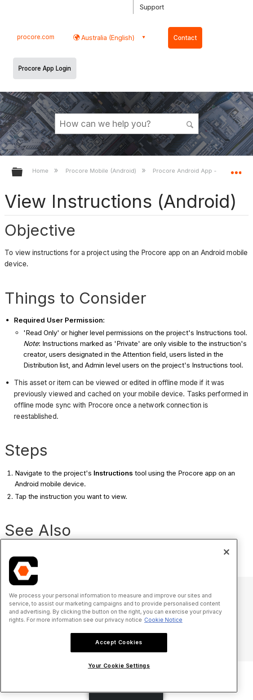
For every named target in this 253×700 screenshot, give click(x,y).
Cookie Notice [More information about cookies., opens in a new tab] (163, 619)
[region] (119, 615)
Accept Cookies (118, 642)
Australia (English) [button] (107, 37)
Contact (185, 37)
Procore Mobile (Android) (102, 170)
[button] (190, 123)
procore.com (35, 36)
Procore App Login (44, 68)
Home (41, 170)
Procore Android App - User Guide (202, 170)
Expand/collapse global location (236, 169)
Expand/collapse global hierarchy (22, 172)
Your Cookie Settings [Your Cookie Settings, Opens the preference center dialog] (119, 665)
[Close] (226, 552)
